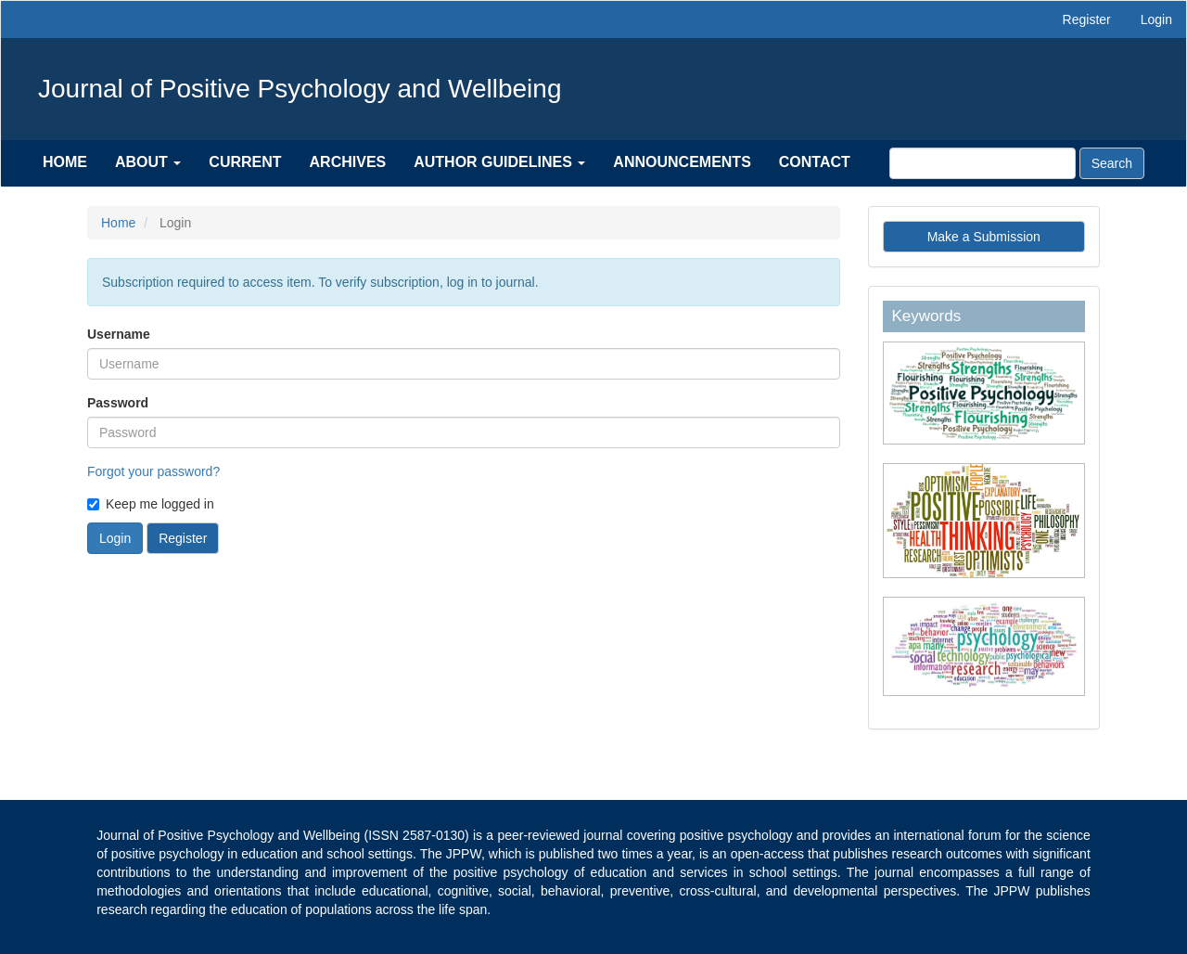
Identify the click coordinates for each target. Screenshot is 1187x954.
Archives (348, 162)
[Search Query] (982, 163)
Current (245, 162)
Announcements (681, 162)
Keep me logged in (150, 503)
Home (65, 162)
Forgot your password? (153, 471)
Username (118, 334)
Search (1111, 163)
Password (117, 402)
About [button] (148, 162)
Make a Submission (983, 236)
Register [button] (183, 538)
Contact (814, 162)
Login (1156, 19)
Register (1087, 19)
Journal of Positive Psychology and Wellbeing (299, 88)
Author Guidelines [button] (499, 162)
